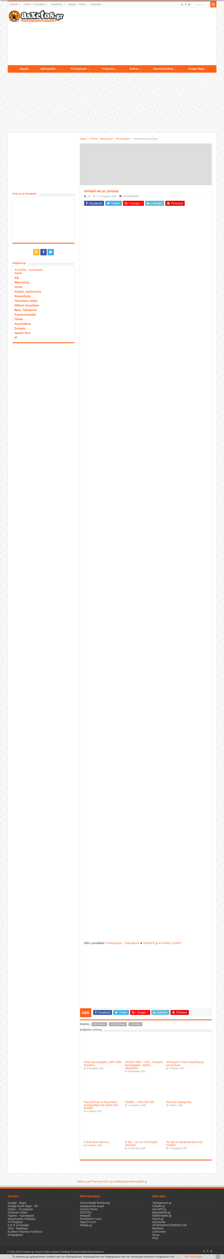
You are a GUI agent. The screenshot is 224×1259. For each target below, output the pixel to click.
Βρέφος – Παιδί (76, 4)
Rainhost (157, 1228)
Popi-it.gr (97, 1181)
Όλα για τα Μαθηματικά (116, 1181)
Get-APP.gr (159, 1209)
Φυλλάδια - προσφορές (29, 269)
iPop (155, 1238)
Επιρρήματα (15, 1234)
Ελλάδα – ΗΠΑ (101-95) (139, 1102)
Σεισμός (20, 328)
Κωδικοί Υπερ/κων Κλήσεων (25, 1231)
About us (40, 1251)
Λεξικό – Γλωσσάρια (34, 4)
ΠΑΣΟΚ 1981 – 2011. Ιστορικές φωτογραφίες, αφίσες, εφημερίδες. (144, 1065)
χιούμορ (136, 1024)
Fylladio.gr (158, 1206)
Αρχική (83, 138)
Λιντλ (18, 273)
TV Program (15, 1222)
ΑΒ (17, 277)
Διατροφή (96, 4)
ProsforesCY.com (91, 1218)
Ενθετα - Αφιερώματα (101, 138)
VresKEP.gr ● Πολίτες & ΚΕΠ (162, 943)
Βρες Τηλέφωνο (26, 310)
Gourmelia (158, 1222)
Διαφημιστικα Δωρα (92, 1206)
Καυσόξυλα (23, 296)
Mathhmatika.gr (161, 1215)
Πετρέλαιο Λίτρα (26, 300)
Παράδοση (56, 4)
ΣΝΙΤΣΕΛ (86, 1212)
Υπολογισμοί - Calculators (122, 943)
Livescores (159, 1231)
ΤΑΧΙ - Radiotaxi (18, 1228)
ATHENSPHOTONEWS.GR (169, 1225)
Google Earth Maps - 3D (23, 1206)
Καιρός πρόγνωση (28, 291)
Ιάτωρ (156, 1234)
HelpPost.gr (83, 1181)
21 (89, 196)
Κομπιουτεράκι (25, 314)
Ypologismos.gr (161, 1202)
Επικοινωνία (77, 1251)
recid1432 (100, 1024)
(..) (178, 1256)
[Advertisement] (140, 37)
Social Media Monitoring (95, 1202)
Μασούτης (22, 282)
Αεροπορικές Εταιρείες (22, 1218)
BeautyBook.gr (161, 1212)
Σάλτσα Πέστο (89, 1209)
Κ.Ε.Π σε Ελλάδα (18, 1225)
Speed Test (22, 333)
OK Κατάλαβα (193, 1256)
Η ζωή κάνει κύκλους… (98, 1142)
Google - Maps (17, 1202)
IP (16, 337)
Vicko (19, 287)
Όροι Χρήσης (52, 1251)
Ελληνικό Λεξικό (18, 1212)
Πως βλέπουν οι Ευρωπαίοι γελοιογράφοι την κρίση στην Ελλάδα (101, 1105)
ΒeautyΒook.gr (139, 1181)
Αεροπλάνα (23, 323)
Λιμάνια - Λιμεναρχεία (21, 1215)
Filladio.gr (86, 1225)
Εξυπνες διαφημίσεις (178, 1102)
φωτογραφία (118, 1024)
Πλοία (19, 319)
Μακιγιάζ (85, 1215)
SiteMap (65, 1251)
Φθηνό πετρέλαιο (27, 305)
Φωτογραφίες (123, 138)
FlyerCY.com (88, 1222)
